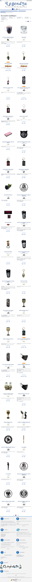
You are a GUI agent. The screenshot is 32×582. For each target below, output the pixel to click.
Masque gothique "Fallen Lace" (24, 393)
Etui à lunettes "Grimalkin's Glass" (23, 87)
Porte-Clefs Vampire (8, 63)
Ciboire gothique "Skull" (8, 422)
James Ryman (3, 121)
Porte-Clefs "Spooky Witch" (8, 87)
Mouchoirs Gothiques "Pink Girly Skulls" (8, 142)
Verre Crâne (24, 37)
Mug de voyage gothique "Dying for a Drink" (23, 222)
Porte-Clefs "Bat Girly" (24, 116)
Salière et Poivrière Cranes (8, 393)
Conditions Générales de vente (20, 555)
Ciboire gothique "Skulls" (23, 310)
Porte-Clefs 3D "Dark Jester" (8, 169)
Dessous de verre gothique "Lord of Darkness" (23, 474)
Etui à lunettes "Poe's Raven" (8, 310)
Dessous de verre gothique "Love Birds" (24, 501)
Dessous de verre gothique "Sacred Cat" (23, 142)
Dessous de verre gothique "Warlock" (8, 447)
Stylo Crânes (23, 447)
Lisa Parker (5, 43)
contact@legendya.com (4, 524)
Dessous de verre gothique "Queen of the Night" (24, 195)
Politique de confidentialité (20, 556)
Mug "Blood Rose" (8, 222)
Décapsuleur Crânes (8, 251)
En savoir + (23, 525)
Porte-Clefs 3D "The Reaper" (24, 169)
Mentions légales (19, 554)
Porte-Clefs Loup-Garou (23, 63)
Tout (30, 21)
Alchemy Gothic (21, 148)
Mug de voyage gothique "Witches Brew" (8, 281)
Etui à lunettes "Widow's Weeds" (8, 364)
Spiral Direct (4, 228)
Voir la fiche (8, 97)
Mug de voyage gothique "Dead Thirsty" (23, 252)
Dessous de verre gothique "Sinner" (8, 501)
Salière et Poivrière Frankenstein (24, 422)
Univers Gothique (3, 12)
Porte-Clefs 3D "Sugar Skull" (8, 116)
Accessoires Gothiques (9, 12)
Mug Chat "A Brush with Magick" (8, 37)
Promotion (24, 86)
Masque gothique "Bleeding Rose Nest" (24, 365)
